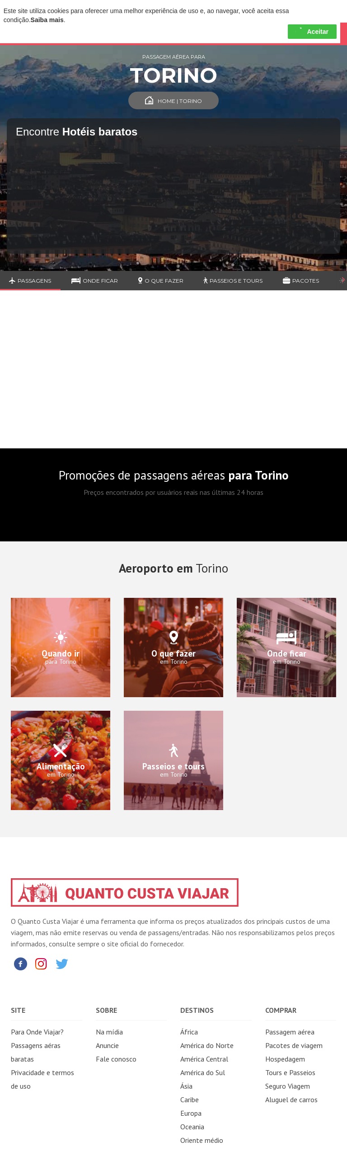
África (189, 1031)
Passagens (30, 280)
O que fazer (160, 280)
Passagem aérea (289, 1031)
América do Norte (207, 1045)
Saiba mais (47, 19)
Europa (191, 1113)
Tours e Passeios (290, 1072)
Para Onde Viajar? (37, 1031)
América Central (204, 1058)
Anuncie (107, 1045)
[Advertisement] (173, 376)
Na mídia (109, 1031)
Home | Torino (173, 101)
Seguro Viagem (287, 1085)
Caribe (189, 1099)
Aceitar (312, 32)
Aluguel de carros (291, 1099)
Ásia (186, 1085)
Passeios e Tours (233, 280)
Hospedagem (285, 1058)
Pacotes (301, 280)
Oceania (192, 1126)
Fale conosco (116, 1058)
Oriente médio (201, 1140)
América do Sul (202, 1072)
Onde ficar (94, 280)
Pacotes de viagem (294, 1045)
